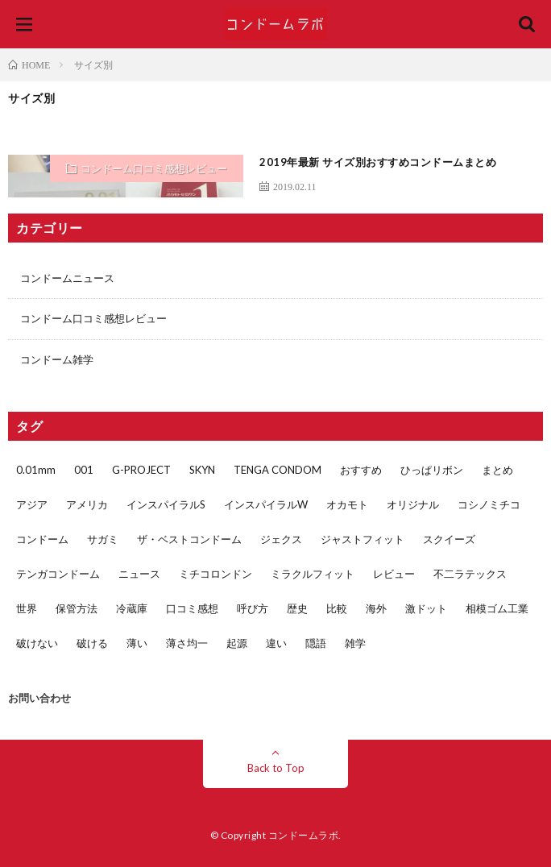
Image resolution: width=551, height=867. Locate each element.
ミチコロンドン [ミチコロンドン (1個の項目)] (215, 573)
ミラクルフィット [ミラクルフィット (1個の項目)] (312, 573)
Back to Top (275, 767)
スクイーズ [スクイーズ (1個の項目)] (449, 539)
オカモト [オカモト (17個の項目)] (347, 504)
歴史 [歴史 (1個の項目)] (297, 608)
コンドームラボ (303, 835)
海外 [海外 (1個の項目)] (376, 608)
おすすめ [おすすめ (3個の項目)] (361, 469)
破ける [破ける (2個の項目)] (92, 643)
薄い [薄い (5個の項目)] (136, 643)
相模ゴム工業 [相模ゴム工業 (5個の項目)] (497, 608)
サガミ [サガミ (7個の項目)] (102, 539)
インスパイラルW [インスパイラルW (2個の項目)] (266, 504)
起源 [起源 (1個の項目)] (236, 643)
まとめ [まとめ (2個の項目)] (497, 469)
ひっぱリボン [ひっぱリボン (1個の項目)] (431, 469)
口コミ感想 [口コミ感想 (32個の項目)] (192, 608)
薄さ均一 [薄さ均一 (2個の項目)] (187, 643)
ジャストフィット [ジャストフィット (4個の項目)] (362, 539)
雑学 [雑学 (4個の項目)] (355, 643)
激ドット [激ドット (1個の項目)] (426, 608)
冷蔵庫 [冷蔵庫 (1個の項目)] (131, 608)
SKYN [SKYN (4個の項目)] (202, 469)
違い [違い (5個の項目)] (276, 643)
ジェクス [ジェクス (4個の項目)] (281, 539)
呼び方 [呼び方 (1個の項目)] (252, 608)
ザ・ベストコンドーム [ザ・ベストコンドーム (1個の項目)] (189, 539)
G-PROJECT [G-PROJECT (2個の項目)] (141, 469)
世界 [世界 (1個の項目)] (26, 608)
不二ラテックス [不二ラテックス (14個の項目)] (470, 573)
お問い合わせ (39, 697)
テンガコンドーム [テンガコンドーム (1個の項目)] (58, 573)
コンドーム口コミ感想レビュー (154, 168)
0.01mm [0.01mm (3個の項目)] (36, 469)
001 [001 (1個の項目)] (83, 469)
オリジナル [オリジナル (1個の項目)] (413, 504)
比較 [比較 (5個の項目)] (336, 608)
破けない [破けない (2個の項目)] (37, 643)
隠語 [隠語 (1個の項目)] (315, 643)
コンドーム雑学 (56, 359)
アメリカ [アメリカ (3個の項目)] (87, 504)
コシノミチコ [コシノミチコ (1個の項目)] (489, 504)
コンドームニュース (67, 278)
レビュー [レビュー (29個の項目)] (394, 573)
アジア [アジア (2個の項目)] (32, 504)
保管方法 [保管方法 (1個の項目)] (76, 608)
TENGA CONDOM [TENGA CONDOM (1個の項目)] (277, 469)
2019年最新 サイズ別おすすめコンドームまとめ (377, 162)
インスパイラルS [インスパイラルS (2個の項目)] (165, 504)
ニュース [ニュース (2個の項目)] (139, 573)
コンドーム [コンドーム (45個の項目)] (42, 539)
